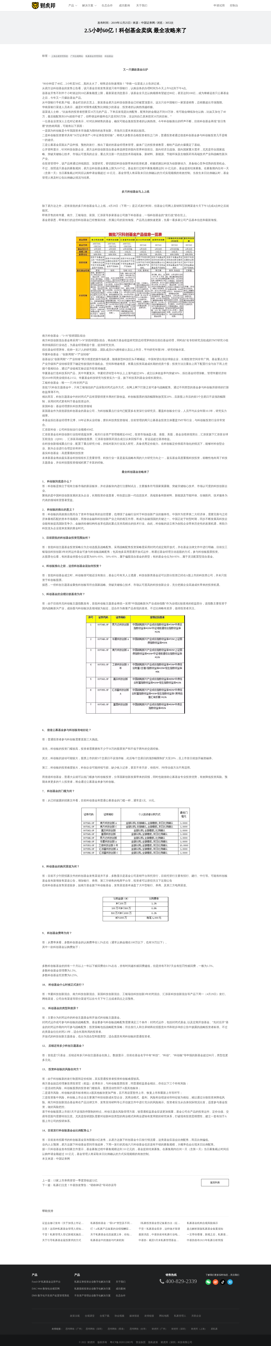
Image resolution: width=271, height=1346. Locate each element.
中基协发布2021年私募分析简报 (205, 1240)
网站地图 (164, 1316)
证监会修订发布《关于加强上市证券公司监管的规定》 (63, 1223)
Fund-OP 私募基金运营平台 (46, 1281)
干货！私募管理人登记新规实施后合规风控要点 (63, 1234)
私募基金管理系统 (94, 56)
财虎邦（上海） (199, 1329)
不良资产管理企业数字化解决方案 (92, 1295)
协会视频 (119, 1316)
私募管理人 (180, 1316)
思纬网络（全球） (139, 1329)
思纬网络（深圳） (95, 1329)
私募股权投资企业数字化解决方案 (92, 1288)
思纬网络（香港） (117, 1329)
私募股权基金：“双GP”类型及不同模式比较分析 (111, 1223)
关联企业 (196, 1316)
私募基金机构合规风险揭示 (202, 1223)
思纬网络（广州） (74, 1329)
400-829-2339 (181, 1281)
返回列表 (215, 1182)
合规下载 (104, 1316)
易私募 (214, 1329)
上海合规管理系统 (59, 56)
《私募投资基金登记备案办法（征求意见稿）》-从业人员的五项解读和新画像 (160, 1223)
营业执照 (141, 1342)
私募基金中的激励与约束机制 (107, 1240)
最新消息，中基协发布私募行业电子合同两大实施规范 (160, 1234)
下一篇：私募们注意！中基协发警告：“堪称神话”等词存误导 (79, 1185)
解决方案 (89, 5)
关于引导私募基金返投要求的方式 (61, 1240)
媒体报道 (134, 1316)
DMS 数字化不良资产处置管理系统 (50, 1295)
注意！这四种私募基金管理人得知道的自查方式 (63, 1228)
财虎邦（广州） (159, 1329)
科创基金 (109, 56)
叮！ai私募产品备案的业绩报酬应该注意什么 (111, 1228)
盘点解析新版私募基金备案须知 (205, 1228)
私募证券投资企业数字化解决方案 (92, 1281)
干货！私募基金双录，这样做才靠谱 (159, 1228)
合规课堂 (90, 1316)
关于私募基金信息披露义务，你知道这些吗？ (111, 1234)
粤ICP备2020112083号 (121, 1342)
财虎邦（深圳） (179, 1329)
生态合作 (107, 5)
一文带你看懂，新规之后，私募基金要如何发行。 (208, 1234)
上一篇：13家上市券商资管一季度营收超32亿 (69, 1180)
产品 (73, 5)
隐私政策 (153, 1342)
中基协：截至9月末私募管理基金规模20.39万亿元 (160, 1240)
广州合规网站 (77, 56)
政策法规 (75, 1316)
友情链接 (149, 1316)
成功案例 (124, 5)
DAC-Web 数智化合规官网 (46, 1288)
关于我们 (141, 5)
